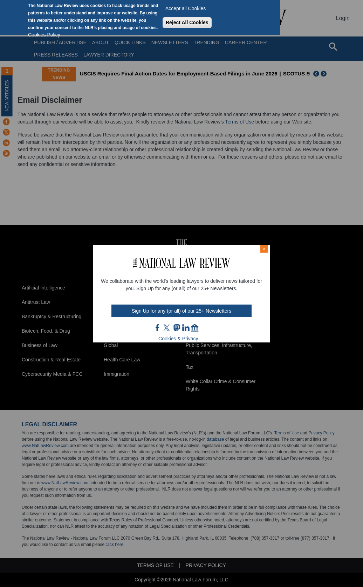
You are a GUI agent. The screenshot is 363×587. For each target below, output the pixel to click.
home (195, 327)
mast (176, 327)
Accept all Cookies (185, 8)
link (186, 327)
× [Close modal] (264, 249)
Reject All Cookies (187, 22)
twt (167, 327)
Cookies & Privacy (178, 338)
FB (157, 327)
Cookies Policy (44, 35)
